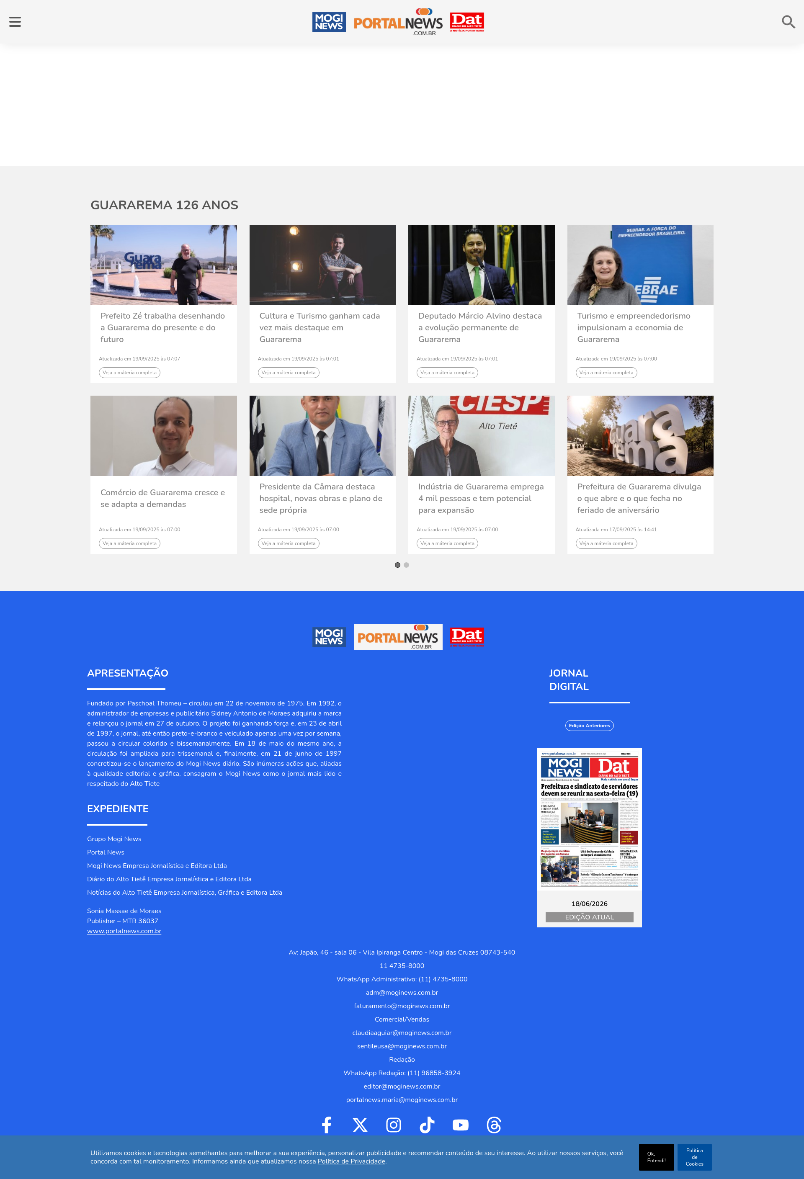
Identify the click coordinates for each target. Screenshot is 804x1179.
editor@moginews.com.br (402, 1086)
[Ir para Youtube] (461, 1125)
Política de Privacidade (351, 1161)
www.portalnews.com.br (124, 931)
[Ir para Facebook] (327, 1125)
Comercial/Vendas (402, 1019)
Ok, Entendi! (656, 1157)
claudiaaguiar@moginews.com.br (402, 1032)
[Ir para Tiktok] (427, 1125)
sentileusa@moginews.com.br (402, 1046)
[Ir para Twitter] (360, 1125)
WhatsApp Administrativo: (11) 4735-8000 (401, 979)
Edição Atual (589, 917)
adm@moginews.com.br (402, 992)
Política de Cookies (695, 1157)
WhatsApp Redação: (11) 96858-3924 (401, 1073)
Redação (402, 1059)
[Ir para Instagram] (393, 1125)
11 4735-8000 (402, 965)
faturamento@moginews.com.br (402, 1006)
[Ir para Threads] (494, 1125)
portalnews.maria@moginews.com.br (402, 1099)
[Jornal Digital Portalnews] (589, 819)
